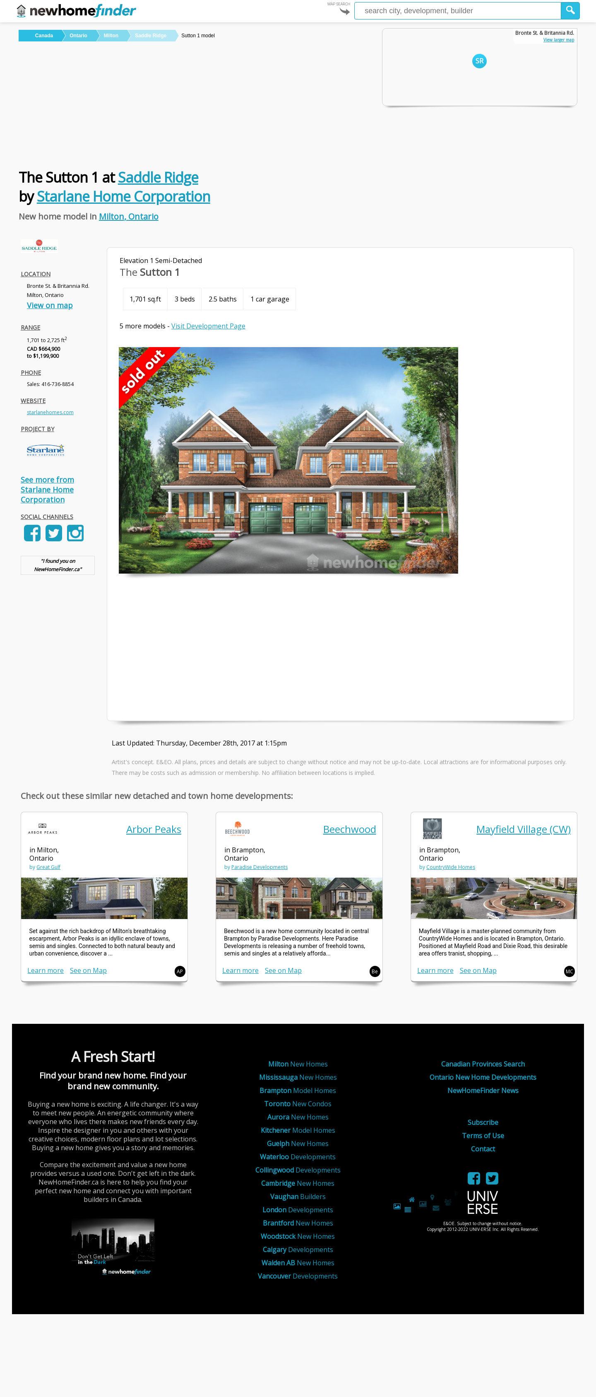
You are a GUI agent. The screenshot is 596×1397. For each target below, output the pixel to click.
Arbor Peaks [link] (153, 829)
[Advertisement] (192, 104)
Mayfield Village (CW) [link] (523, 829)
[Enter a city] (457, 10)
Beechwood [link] (349, 829)
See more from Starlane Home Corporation (47, 489)
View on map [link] (50, 305)
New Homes (298, 1064)
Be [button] (375, 971)
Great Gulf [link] (48, 867)
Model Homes (298, 1090)
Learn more (45, 970)
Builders (298, 1196)
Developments (298, 1156)
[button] (570, 10)
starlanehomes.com (50, 412)
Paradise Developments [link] (259, 867)
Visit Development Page (208, 326)
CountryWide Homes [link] (450, 867)
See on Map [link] (88, 970)
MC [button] (569, 971)
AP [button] (180, 971)
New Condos (298, 1103)
